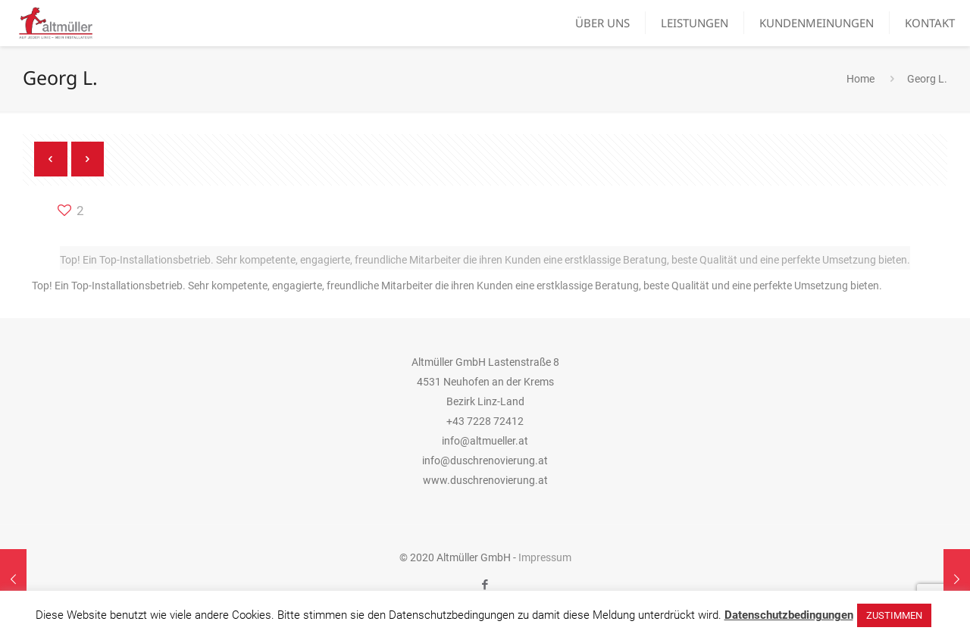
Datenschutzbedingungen (788, 615)
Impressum (544, 557)
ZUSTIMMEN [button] (894, 615)
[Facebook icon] (485, 585)
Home (860, 79)
